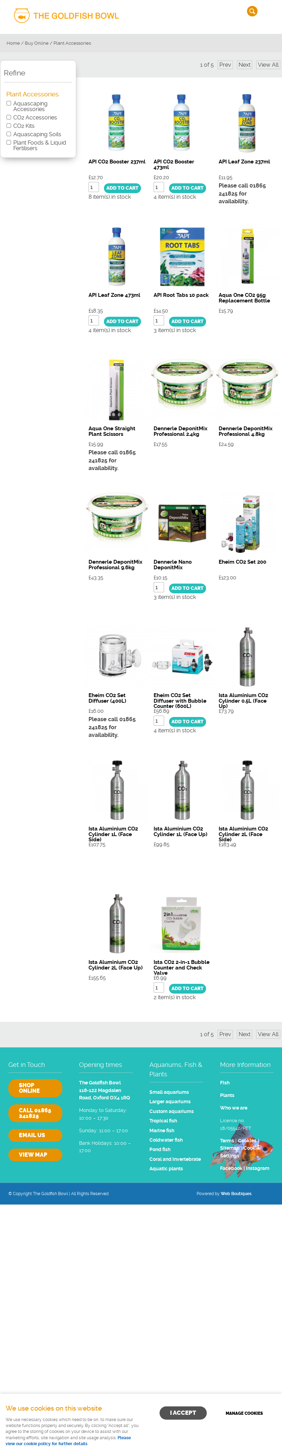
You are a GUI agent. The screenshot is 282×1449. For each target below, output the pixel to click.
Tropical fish (163, 1121)
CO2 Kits (24, 126)
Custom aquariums (171, 1111)
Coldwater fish (166, 1140)
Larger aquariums (170, 1102)
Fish (225, 1083)
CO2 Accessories (35, 117)
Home (13, 43)
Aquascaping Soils (37, 134)
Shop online (29, 1088)
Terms (227, 1141)
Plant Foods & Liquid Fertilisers (39, 145)
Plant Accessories (72, 43)
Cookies (247, 1141)
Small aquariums (169, 1092)
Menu (270, 11)
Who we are (233, 1108)
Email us (32, 1135)
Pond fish (159, 1149)
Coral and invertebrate (175, 1159)
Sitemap (230, 1148)
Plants (227, 1095)
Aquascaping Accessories (30, 106)
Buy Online (37, 43)
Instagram (257, 1168)
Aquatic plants (166, 1169)
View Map (33, 1154)
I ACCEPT (183, 1412)
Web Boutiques (236, 1193)
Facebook (231, 1168)
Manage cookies (244, 1413)
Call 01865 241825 (35, 1113)
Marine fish (161, 1131)
